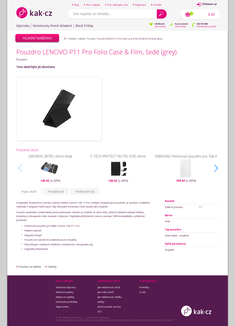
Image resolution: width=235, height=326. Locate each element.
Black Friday (84, 25)
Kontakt (157, 4)
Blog (76, 4)
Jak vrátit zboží (105, 292)
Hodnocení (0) (84, 191)
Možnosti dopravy (66, 287)
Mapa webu (62, 306)
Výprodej (22, 25)
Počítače (72, 38)
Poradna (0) (56, 191)
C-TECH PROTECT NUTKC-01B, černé (118, 156)
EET (99, 311)
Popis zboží (29, 191)
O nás (142, 292)
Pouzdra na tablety (30, 266)
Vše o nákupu (93, 4)
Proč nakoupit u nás (117, 4)
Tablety (81, 38)
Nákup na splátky (65, 297)
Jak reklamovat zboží (108, 287)
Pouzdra (91, 38)
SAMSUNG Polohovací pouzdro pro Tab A (186, 156)
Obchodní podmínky (67, 301)
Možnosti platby (64, 292)
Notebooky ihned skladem (52, 25)
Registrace (140, 4)
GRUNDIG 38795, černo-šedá (50, 156)
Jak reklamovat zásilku (109, 297)
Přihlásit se (209, 4)
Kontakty (144, 287)
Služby (100, 301)
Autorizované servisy (109, 306)
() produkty (160, 26)
